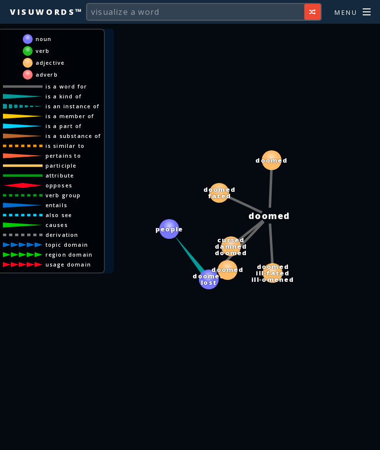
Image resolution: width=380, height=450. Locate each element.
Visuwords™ (46, 11)
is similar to (65, 145)
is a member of (70, 116)
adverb (47, 74)
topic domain (67, 244)
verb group (63, 195)
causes (57, 224)
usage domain (68, 264)
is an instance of (72, 106)
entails (56, 205)
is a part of (64, 126)
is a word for (67, 86)
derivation (62, 234)
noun (44, 39)
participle (61, 165)
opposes (59, 185)
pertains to (63, 155)
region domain (69, 254)
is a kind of (64, 96)
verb (43, 50)
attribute (60, 175)
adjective (50, 62)
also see (59, 215)
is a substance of (73, 135)
